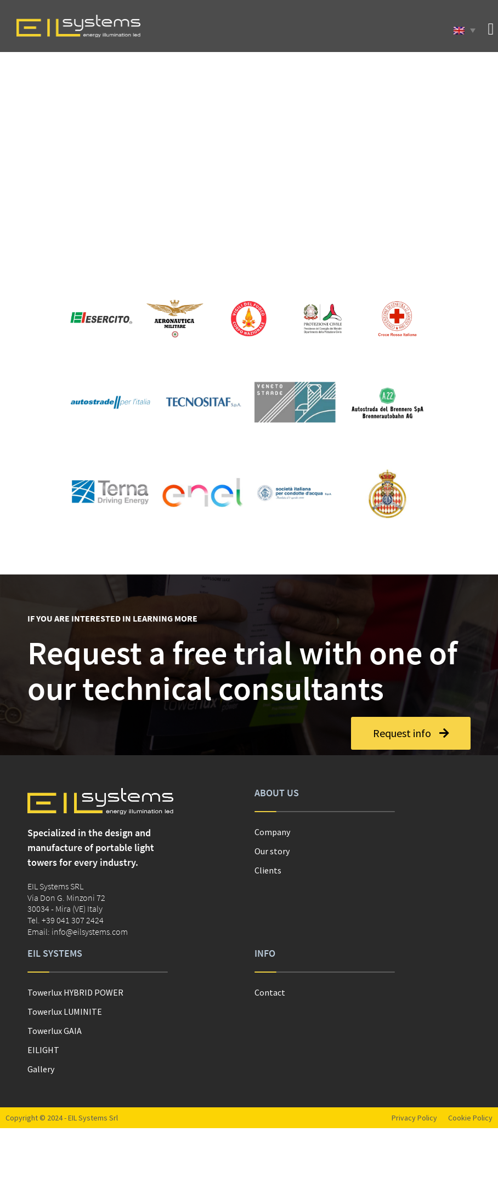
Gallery (40, 1069)
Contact (269, 992)
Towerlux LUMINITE (64, 1011)
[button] (491, 28)
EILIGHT (43, 1049)
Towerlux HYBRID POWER (75, 992)
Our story (272, 851)
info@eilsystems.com (90, 931)
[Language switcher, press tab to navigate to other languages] (465, 30)
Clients (267, 870)
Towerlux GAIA (54, 1030)
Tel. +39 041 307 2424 (65, 920)
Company (272, 831)
